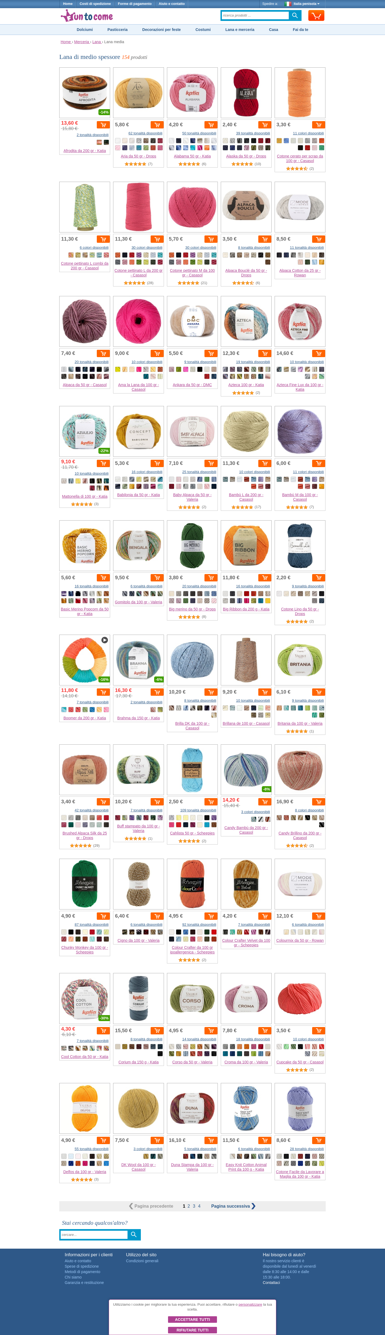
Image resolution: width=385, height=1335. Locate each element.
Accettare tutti (192, 1319)
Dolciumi (85, 29)
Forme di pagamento (135, 4)
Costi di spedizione (95, 4)
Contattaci (271, 1282)
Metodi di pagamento (82, 1272)
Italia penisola (302, 4)
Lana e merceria (239, 29)
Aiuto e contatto (172, 4)
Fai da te (300, 29)
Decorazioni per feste (161, 29)
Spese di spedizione (82, 1266)
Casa (273, 29)
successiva (233, 1206)
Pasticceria (117, 29)
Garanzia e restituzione (84, 1282)
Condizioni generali (142, 1261)
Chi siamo (73, 1277)
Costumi (203, 29)
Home (68, 4)
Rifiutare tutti (192, 1330)
